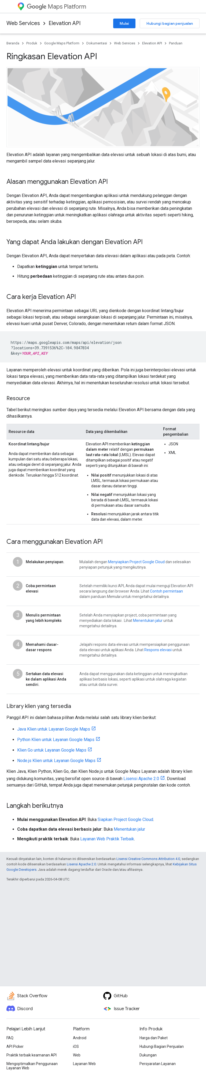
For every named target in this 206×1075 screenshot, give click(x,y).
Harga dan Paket (153, 1038)
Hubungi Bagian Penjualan (161, 1046)
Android (79, 1038)
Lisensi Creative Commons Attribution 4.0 (148, 859)
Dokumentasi (96, 43)
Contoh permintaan (166, 591)
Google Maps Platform (61, 43)
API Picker (15, 1046)
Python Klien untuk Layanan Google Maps (55, 739)
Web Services (23, 23)
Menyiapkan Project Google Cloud (136, 562)
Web (76, 1055)
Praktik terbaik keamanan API (31, 1055)
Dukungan (148, 1055)
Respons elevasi (158, 650)
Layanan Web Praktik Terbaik (107, 838)
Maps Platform (56, 6)
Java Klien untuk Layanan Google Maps (53, 729)
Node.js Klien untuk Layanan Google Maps (56, 760)
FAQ (9, 1038)
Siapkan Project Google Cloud (125, 819)
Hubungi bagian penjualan (169, 23)
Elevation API (64, 23)
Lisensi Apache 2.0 (141, 778)
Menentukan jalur (148, 620)
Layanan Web (84, 1064)
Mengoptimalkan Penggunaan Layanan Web (32, 1066)
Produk (31, 43)
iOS (76, 1046)
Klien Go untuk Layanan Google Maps (51, 750)
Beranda (12, 43)
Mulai (124, 23)
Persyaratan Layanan (157, 1064)
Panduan (175, 43)
